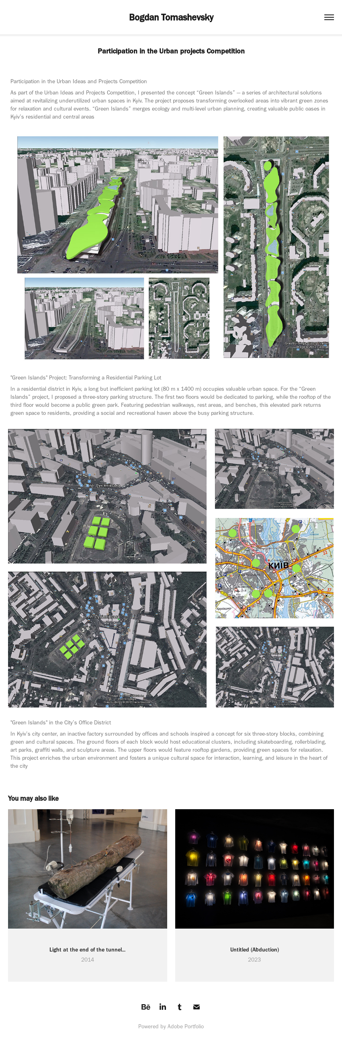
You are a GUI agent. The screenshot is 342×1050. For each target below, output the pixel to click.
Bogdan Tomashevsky (171, 17)
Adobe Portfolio (186, 1026)
